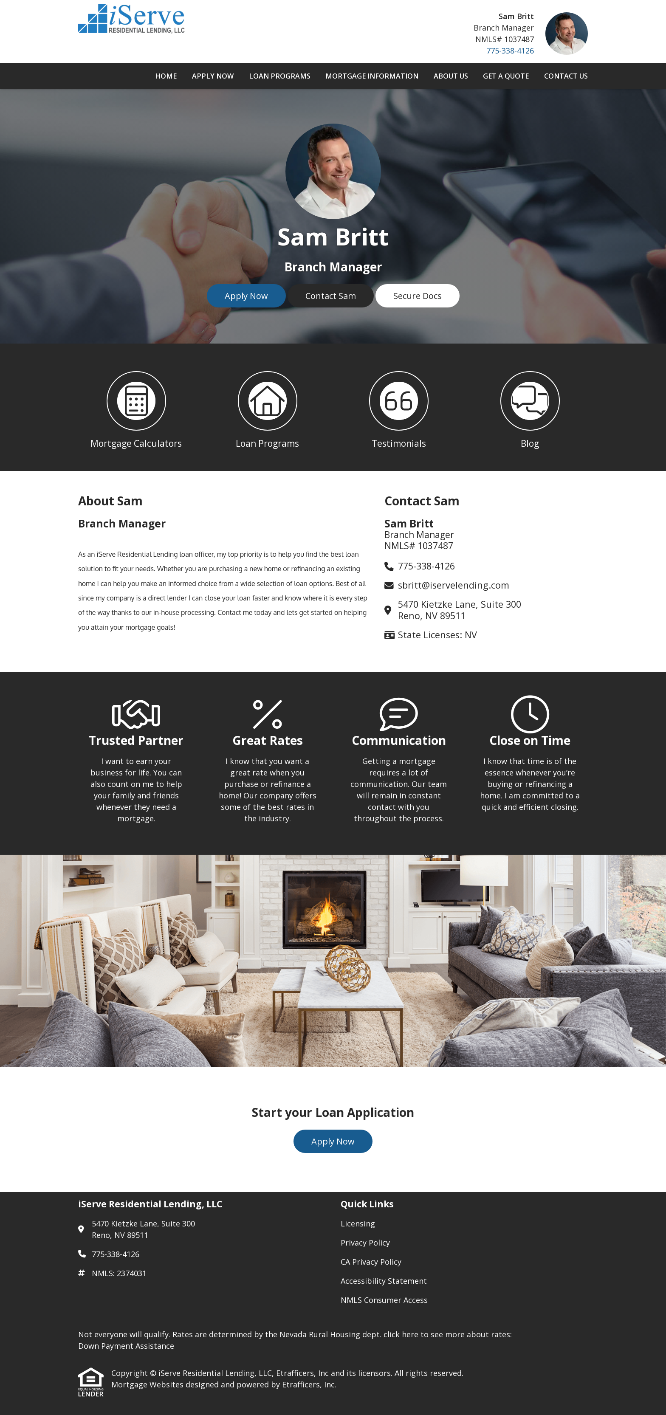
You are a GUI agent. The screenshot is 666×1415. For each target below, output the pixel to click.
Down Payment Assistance (126, 1346)
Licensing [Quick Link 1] (358, 1223)
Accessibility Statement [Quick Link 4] (384, 1281)
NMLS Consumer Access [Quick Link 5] (384, 1300)
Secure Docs (417, 296)
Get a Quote (506, 76)
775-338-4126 (510, 50)
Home (166, 76)
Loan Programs (279, 76)
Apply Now (213, 76)
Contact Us (566, 76)
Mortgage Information (371, 76)
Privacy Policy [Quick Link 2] (365, 1242)
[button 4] (530, 407)
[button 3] (399, 407)
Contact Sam (330, 296)
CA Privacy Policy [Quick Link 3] (371, 1262)
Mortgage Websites (148, 1384)
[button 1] (136, 407)
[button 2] (267, 407)
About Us (451, 76)
